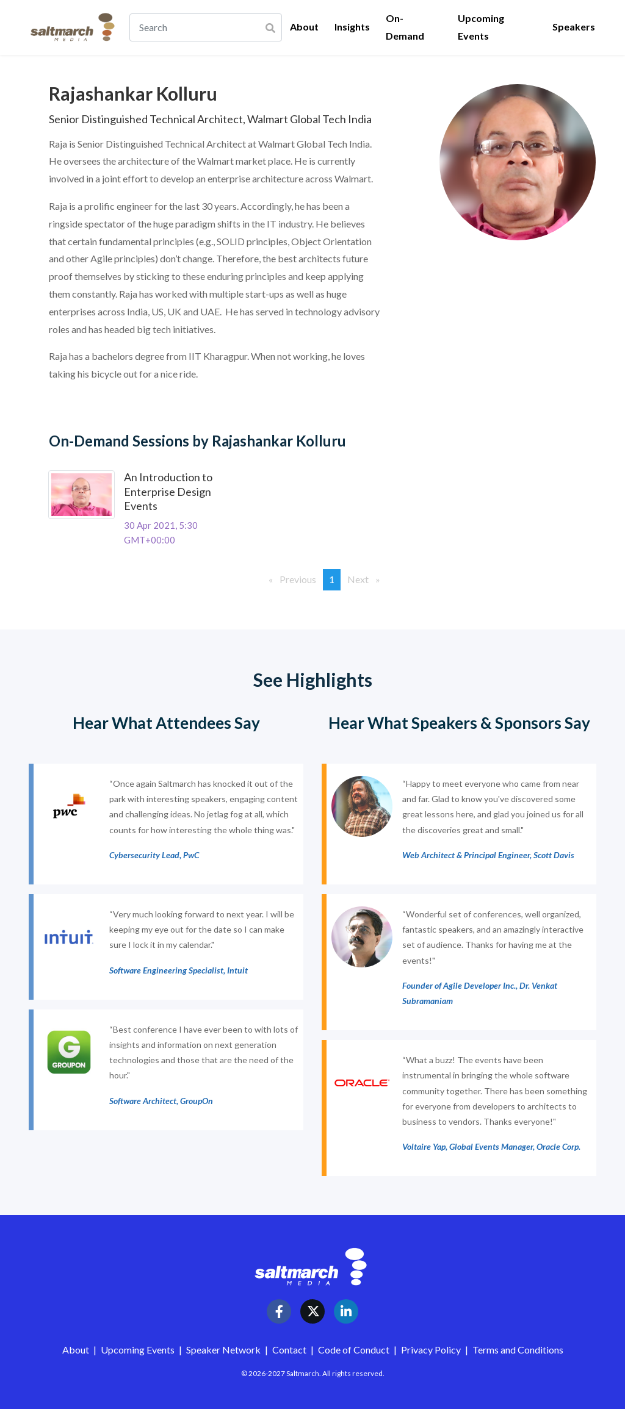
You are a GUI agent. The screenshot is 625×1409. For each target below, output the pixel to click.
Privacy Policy (431, 1349)
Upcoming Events (481, 26)
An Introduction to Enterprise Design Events (168, 491)
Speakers (573, 26)
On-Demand (405, 26)
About (304, 26)
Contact (290, 1349)
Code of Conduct (354, 1349)
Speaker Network (223, 1349)
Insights (352, 26)
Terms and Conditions (517, 1349)
